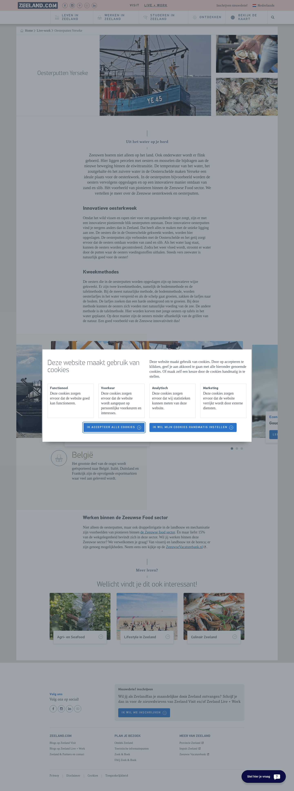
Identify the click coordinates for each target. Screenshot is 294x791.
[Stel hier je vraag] (264, 776)
